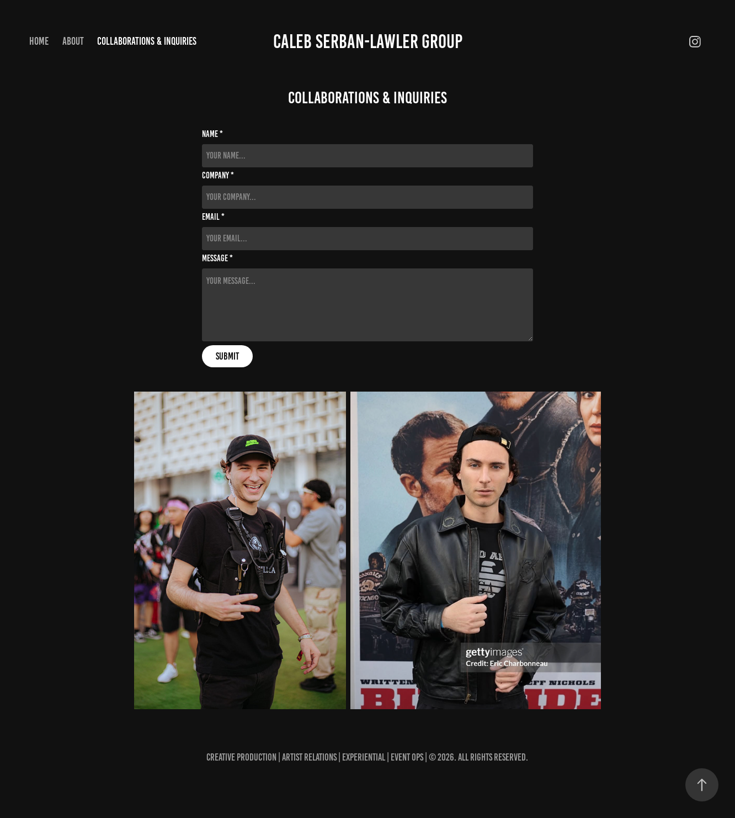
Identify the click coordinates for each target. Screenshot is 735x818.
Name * (212, 134)
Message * (217, 258)
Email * (213, 217)
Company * (218, 175)
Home (39, 41)
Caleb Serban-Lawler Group (367, 41)
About (73, 41)
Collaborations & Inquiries (146, 41)
